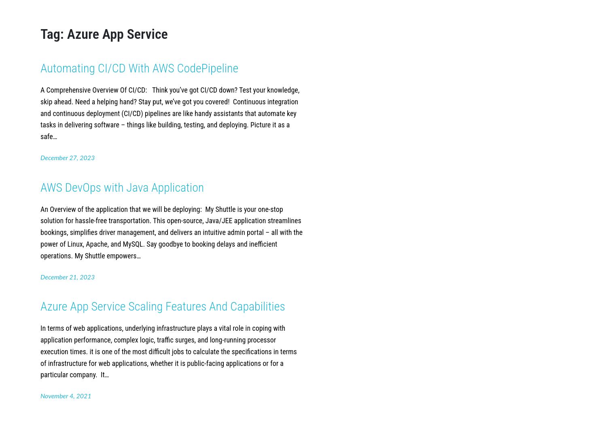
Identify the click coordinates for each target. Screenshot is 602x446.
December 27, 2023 (67, 157)
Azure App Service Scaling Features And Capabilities (162, 306)
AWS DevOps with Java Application (122, 187)
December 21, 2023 (67, 277)
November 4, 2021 (65, 395)
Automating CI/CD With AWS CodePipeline (140, 68)
